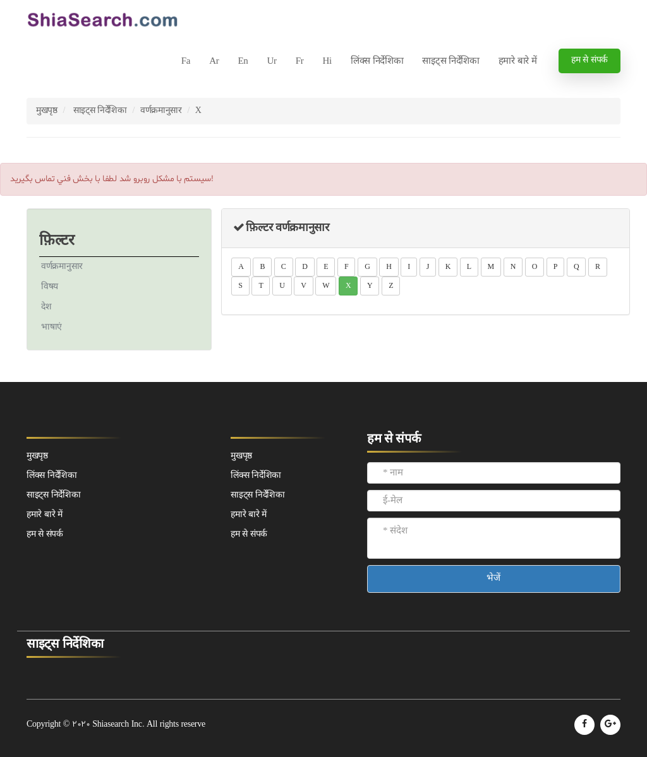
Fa (185, 61)
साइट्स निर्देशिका (450, 61)
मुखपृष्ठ (46, 111)
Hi (326, 61)
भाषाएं (51, 327)
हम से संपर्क (589, 60)
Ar (214, 61)
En (243, 61)
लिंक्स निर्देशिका (377, 61)
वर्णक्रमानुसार (161, 111)
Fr (300, 61)
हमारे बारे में (518, 61)
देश (46, 307)
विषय (49, 287)
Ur (271, 61)
